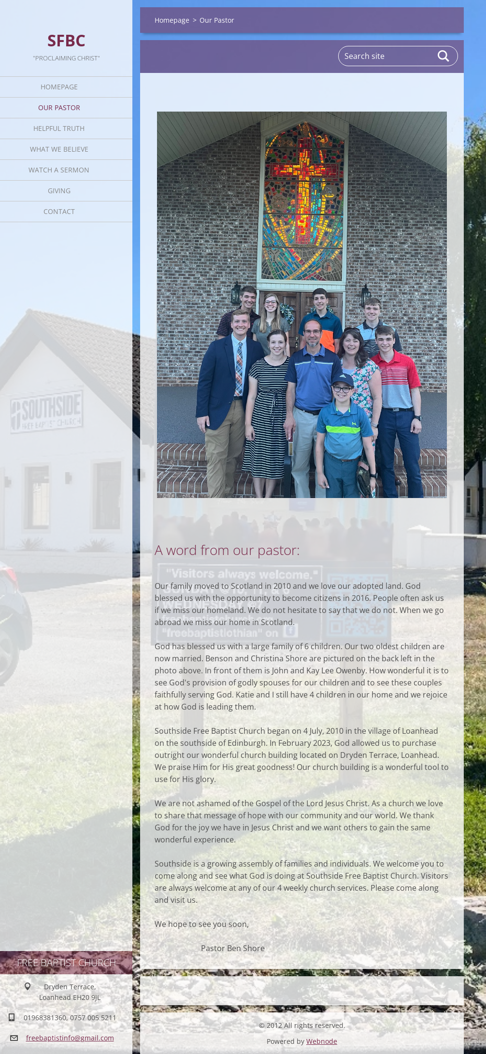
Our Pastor (59, 107)
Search (444, 56)
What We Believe (59, 149)
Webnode (321, 1041)
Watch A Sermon (59, 169)
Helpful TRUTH (59, 128)
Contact (59, 211)
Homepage (59, 86)
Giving (59, 190)
